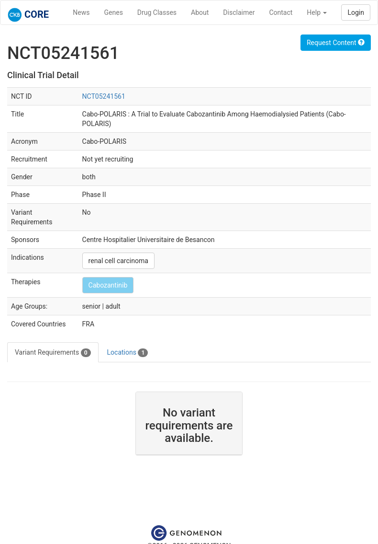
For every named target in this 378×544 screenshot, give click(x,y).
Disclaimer (239, 12)
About (200, 12)
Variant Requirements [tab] (53, 352)
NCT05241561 (103, 96)
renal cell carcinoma (118, 261)
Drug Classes (157, 12)
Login (355, 12)
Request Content (336, 42)
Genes (113, 12)
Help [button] (317, 12)
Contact (280, 12)
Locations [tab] (127, 352)
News (81, 12)
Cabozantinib (108, 285)
